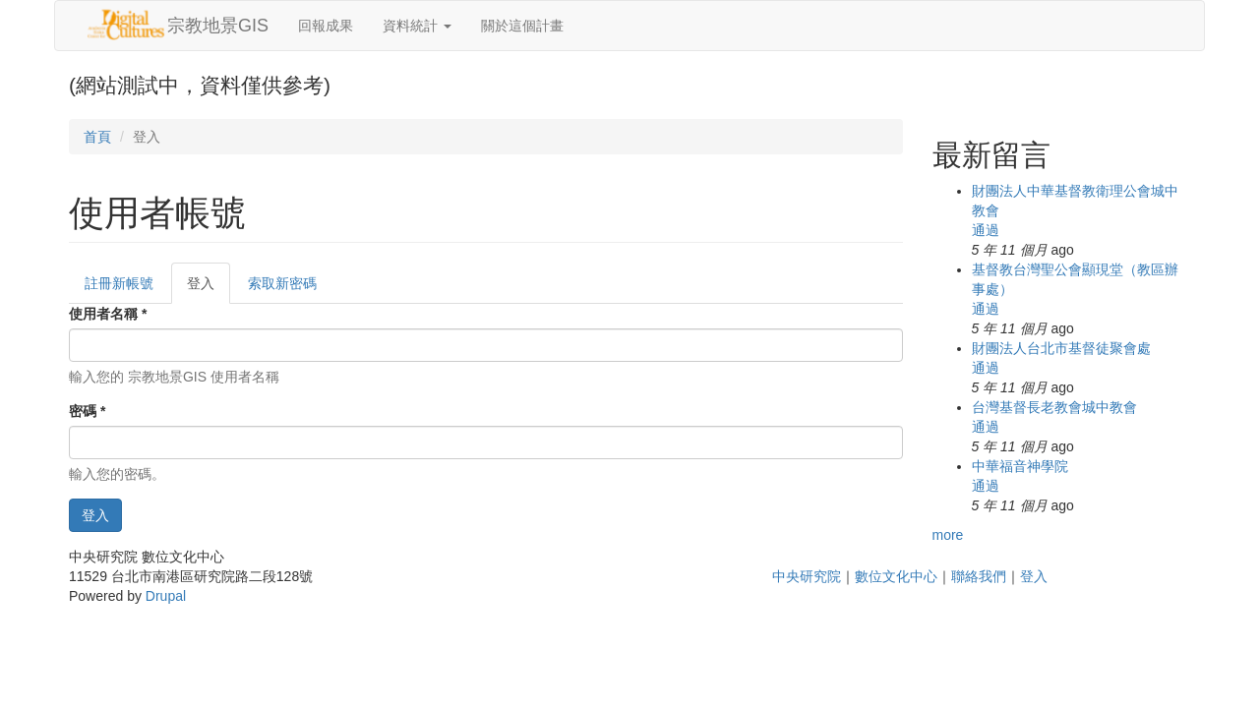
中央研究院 (806, 576)
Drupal (166, 596)
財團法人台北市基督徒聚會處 (1061, 348)
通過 (985, 230)
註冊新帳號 (119, 283)
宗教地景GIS (218, 25)
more (948, 535)
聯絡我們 (978, 576)
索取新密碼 (282, 283)
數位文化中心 (896, 576)
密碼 (87, 411)
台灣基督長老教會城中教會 (1054, 407)
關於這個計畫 (522, 25)
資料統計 (417, 25)
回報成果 (325, 25)
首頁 (97, 137)
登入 (208, 288)
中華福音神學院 (1020, 466)
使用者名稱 (108, 314)
